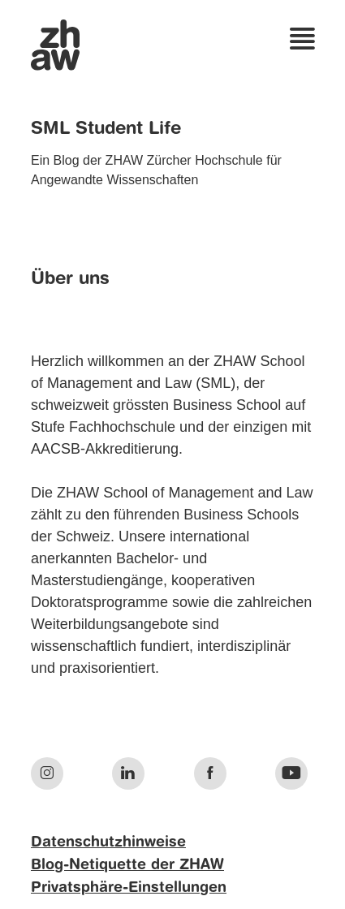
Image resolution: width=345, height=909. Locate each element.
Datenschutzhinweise (108, 842)
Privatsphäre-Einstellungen (128, 888)
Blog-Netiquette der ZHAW (127, 865)
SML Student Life (106, 129)
